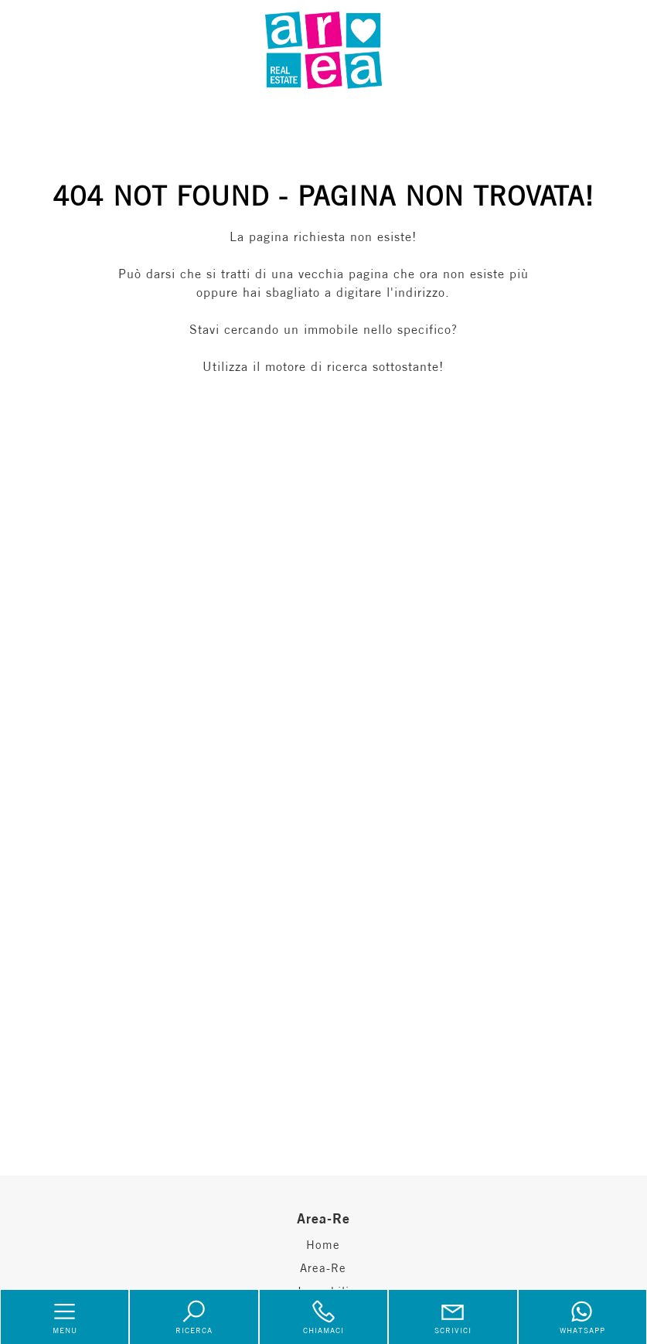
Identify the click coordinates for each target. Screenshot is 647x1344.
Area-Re (323, 1268)
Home (323, 1244)
